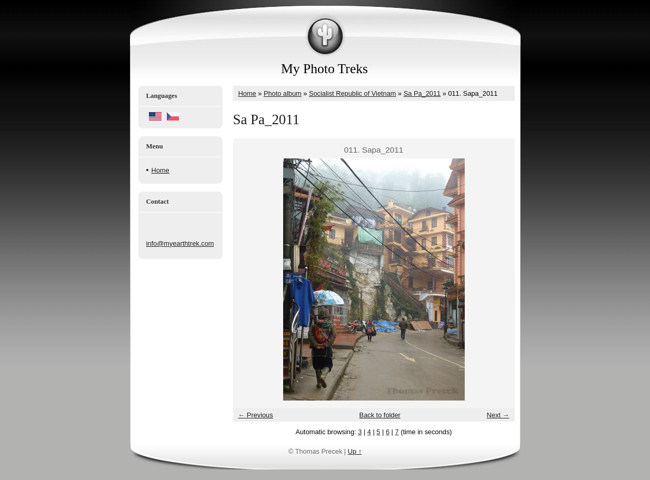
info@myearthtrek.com (180, 243)
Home (160, 170)
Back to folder (380, 415)
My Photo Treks (324, 68)
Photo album (283, 93)
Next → (498, 415)
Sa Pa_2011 (422, 93)
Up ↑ (355, 451)
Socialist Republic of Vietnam (352, 93)
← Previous (255, 415)
